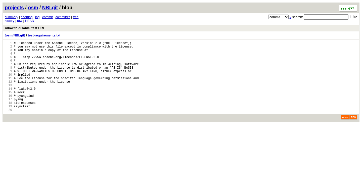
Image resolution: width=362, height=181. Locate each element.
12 (8, 90)
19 (8, 120)
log (37, 17)
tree (75, 17)
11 (8, 86)
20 (8, 125)
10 (8, 82)
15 (8, 103)
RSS (353, 132)
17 (8, 112)
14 (8, 99)
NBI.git (50, 7)
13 (8, 95)
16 (8, 108)
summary (11, 17)
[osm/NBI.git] (15, 35)
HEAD (29, 21)
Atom (345, 132)
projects (14, 7)
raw (19, 21)
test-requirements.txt (44, 35)
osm (33, 7)
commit (47, 17)
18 (8, 116)
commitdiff (62, 17)
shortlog (26, 17)
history (9, 21)
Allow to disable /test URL (25, 28)
